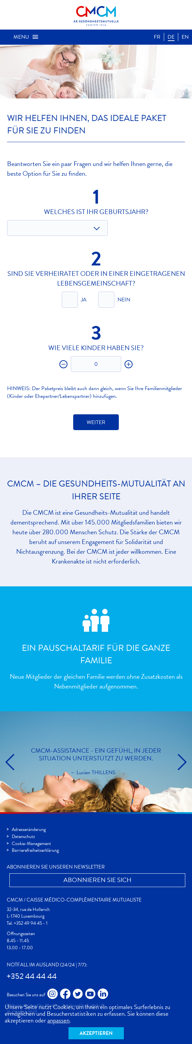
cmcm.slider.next (182, 762)
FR (157, 37)
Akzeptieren (96, 1033)
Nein (123, 300)
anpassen (58, 1020)
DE (171, 37)
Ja (84, 300)
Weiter (96, 422)
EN (185, 37)
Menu (26, 37)
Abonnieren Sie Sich (97, 880)
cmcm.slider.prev (10, 762)
